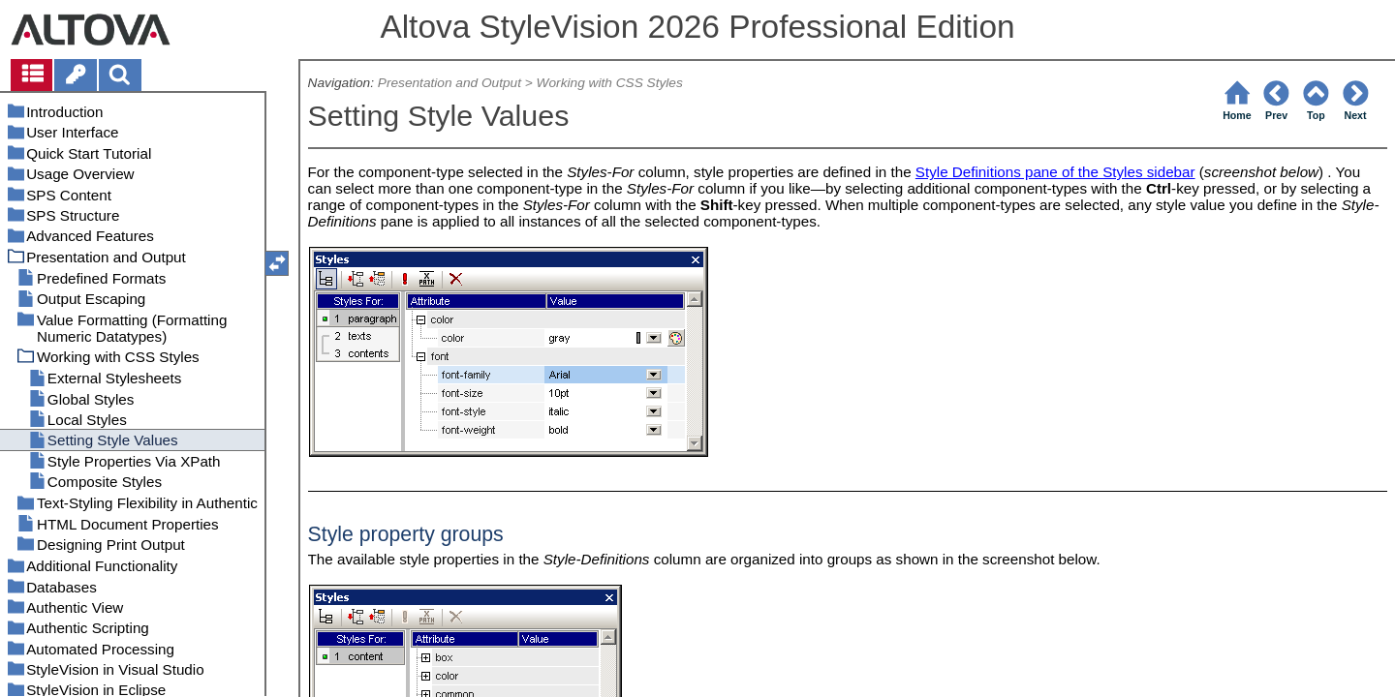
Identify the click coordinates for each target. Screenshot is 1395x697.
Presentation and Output (449, 83)
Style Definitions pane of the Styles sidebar (1055, 172)
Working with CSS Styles (610, 83)
